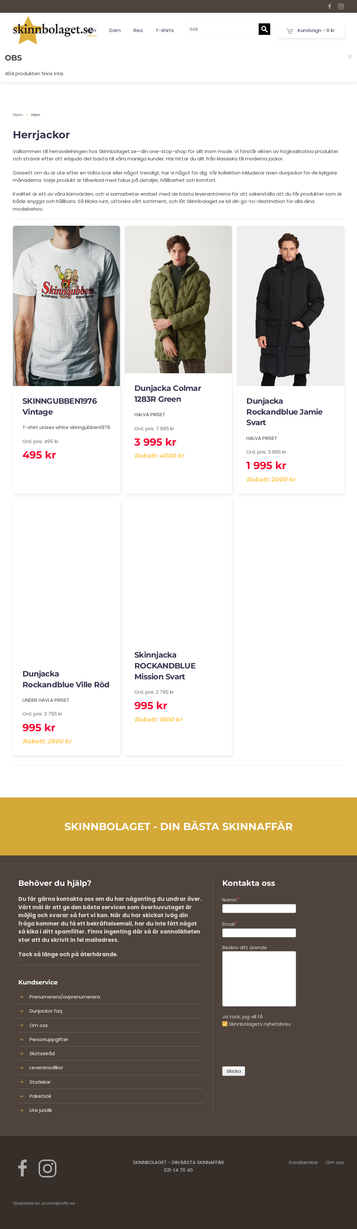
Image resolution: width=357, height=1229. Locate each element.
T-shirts (165, 30)
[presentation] (271, 1047)
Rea (138, 30)
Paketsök (40, 1096)
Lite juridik (41, 1110)
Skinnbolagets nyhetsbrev (256, 1024)
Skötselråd (42, 1053)
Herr (92, 30)
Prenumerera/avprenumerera (65, 996)
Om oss (39, 1025)
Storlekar (40, 1082)
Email (230, 924)
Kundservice (303, 1162)
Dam (115, 30)
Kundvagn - (311, 30)
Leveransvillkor (46, 1067)
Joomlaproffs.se (58, 1203)
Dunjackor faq (46, 1010)
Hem (18, 115)
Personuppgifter (49, 1039)
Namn (231, 899)
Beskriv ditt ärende (244, 947)
